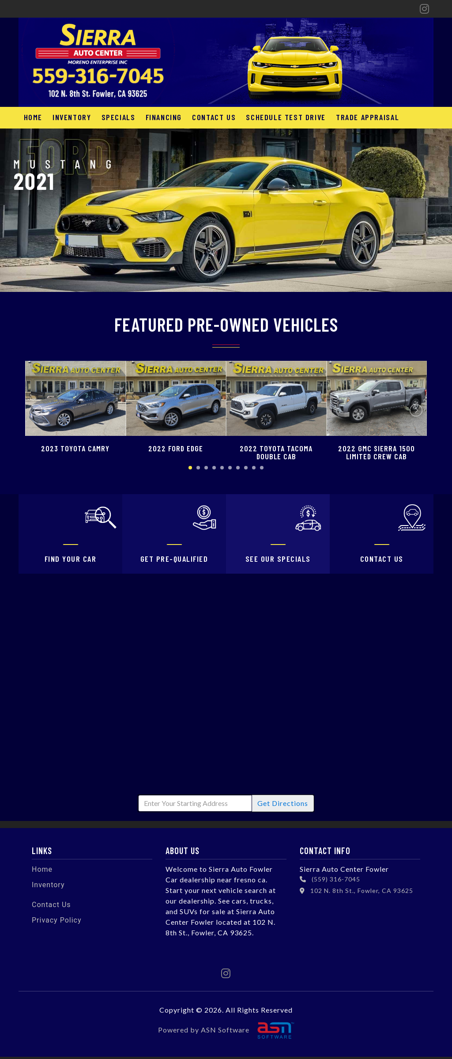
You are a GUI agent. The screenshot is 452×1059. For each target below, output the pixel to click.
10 (262, 467)
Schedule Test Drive (276, 117)
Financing (158, 117)
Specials (114, 117)
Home (32, 117)
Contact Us (206, 117)
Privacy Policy (57, 922)
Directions (282, 805)
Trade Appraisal (355, 117)
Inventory (69, 117)
